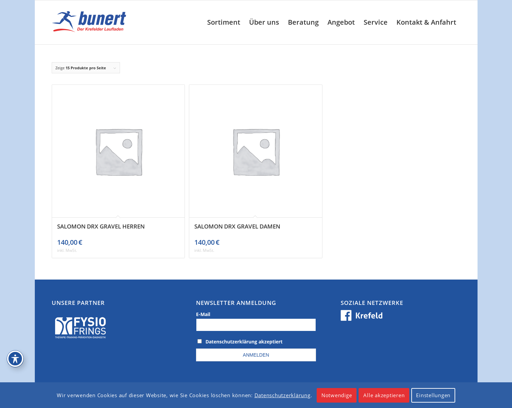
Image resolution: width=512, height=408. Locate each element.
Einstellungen (433, 395)
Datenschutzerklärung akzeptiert (244, 341)
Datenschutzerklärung (282, 395)
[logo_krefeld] (91, 22)
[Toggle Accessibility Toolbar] (15, 359)
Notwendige (336, 395)
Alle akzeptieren (384, 395)
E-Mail (203, 314)
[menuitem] (224, 22)
